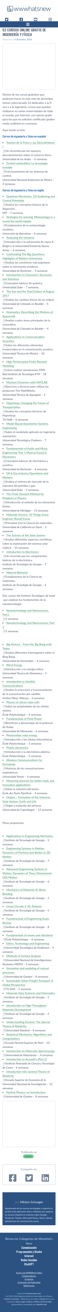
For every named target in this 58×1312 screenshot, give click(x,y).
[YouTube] (37, 19)
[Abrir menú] (29, 24)
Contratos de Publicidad (29, 1282)
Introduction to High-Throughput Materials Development (24, 1007)
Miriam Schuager (31, 1202)
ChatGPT (29, 1264)
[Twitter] (8, 19)
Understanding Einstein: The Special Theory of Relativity (26, 1024)
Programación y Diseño (29, 1252)
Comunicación (29, 1248)
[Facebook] (22, 19)
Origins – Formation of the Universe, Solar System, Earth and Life (26, 799)
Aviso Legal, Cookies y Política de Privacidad (34, 1302)
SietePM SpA (41, 1304)
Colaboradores (29, 1276)
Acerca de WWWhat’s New (29, 1272)
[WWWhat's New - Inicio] (29, 9)
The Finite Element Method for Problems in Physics (23, 496)
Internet (29, 1256)
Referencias (29, 1285)
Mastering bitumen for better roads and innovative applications (28, 783)
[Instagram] (51, 19)
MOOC (28, 1156)
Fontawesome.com (33, 1293)
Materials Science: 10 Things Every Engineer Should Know (25, 516)
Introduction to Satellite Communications (18, 683)
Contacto (29, 1279)
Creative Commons (11, 1299)
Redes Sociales (29, 1260)
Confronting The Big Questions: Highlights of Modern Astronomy (23, 256)
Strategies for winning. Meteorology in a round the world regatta (28, 219)
